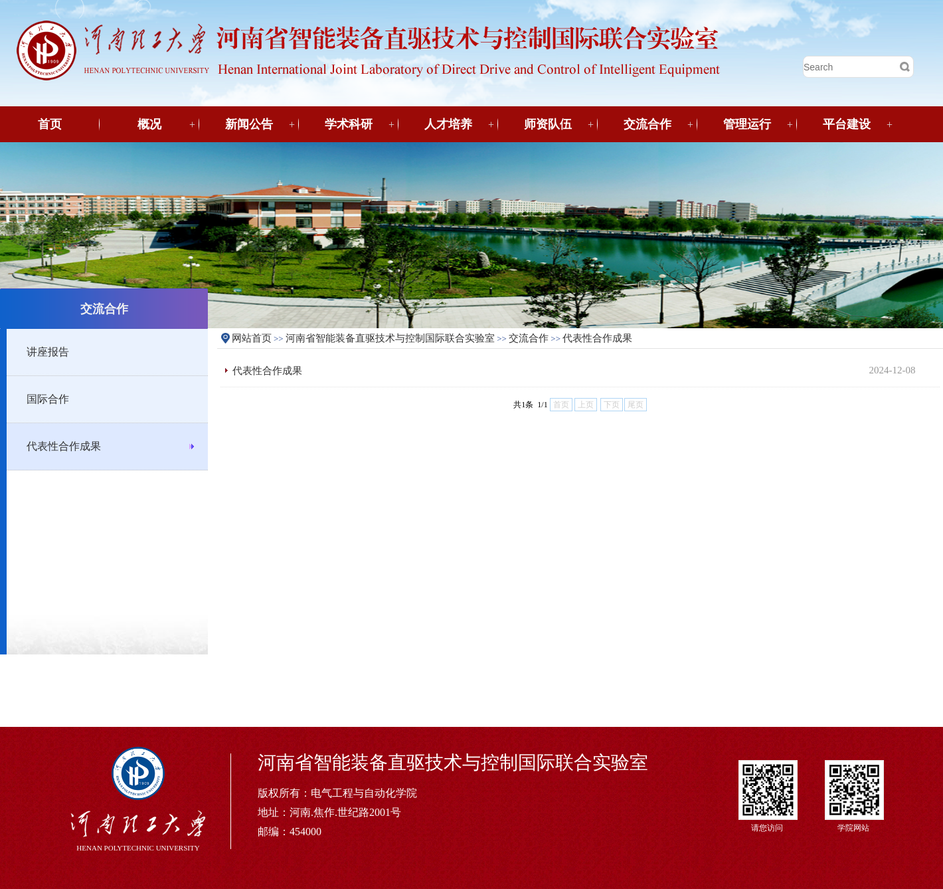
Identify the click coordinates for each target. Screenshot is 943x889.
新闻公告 (249, 124)
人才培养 (448, 124)
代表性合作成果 (64, 446)
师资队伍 (548, 124)
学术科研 (349, 124)
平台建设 (847, 124)
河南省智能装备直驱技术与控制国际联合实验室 (390, 338)
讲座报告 (48, 351)
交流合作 (647, 124)
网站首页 (252, 338)
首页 (50, 124)
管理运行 (747, 124)
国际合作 (48, 399)
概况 (149, 124)
